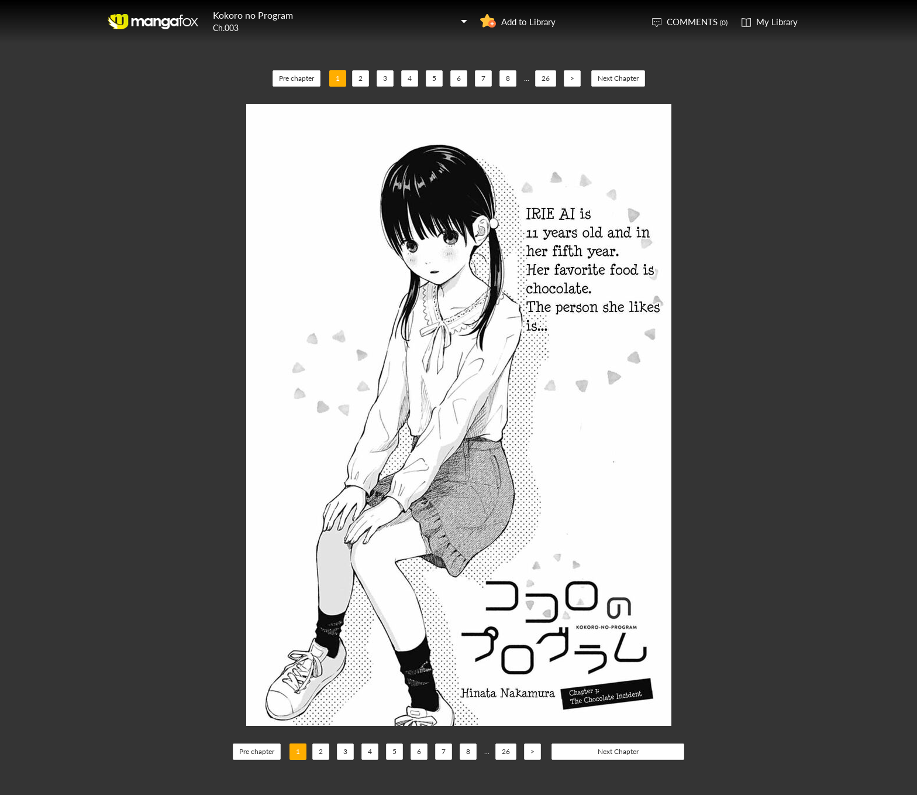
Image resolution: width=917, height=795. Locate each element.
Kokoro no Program (253, 14)
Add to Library (528, 21)
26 (546, 78)
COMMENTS (697, 21)
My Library (777, 21)
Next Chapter (618, 78)
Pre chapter (296, 78)
